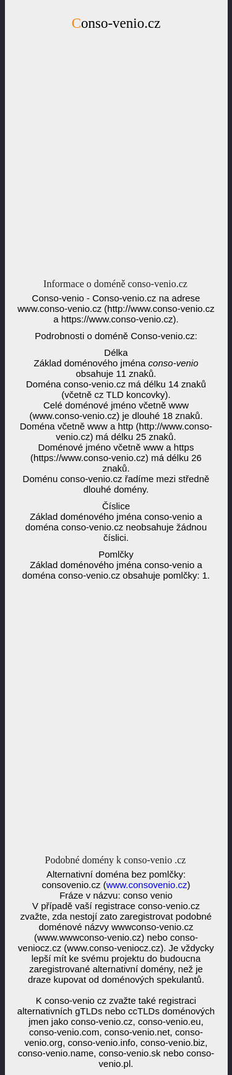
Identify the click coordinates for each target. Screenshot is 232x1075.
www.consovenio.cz (146, 884)
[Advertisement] (116, 158)
